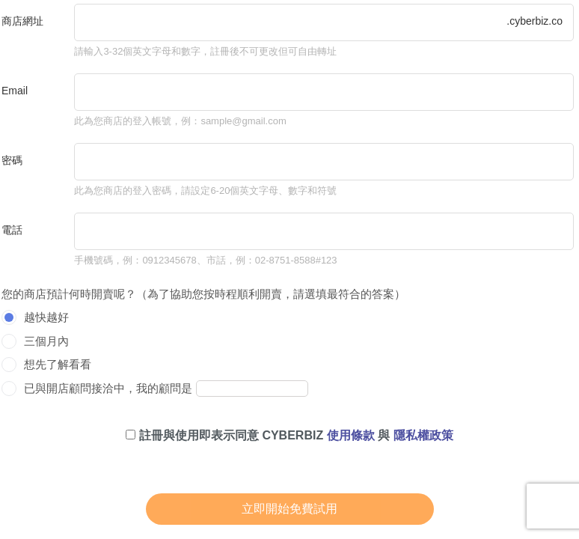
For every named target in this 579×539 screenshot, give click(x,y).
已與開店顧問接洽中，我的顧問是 (108, 388)
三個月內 (46, 341)
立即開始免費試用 (289, 508)
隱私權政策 (423, 435)
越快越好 (46, 317)
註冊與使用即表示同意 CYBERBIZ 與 (289, 435)
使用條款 (351, 435)
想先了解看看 (57, 364)
